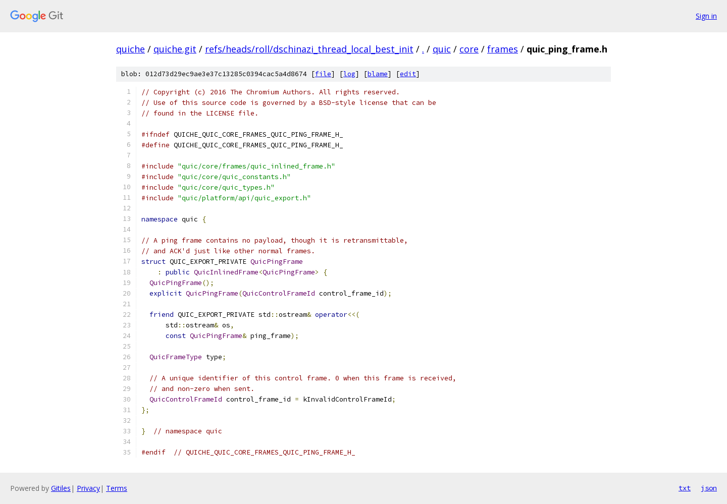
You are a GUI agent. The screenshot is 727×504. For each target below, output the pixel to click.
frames (502, 49)
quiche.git (174, 49)
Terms (116, 488)
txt (685, 487)
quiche (130, 49)
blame (378, 74)
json (709, 487)
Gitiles (61, 488)
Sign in (706, 16)
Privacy (88, 488)
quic (442, 49)
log (349, 74)
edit (408, 74)
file (323, 74)
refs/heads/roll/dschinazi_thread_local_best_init (309, 49)
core (469, 49)
